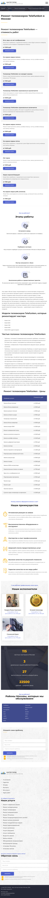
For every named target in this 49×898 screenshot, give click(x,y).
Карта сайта (6, 792)
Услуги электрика (8, 830)
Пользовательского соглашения (27, 758)
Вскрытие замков (8, 835)
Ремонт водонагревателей (11, 825)
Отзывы (5, 785)
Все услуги (6, 790)
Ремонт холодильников (10, 807)
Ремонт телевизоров (9, 810)
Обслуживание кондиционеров (13, 841)
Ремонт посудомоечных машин (12, 823)
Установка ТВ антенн (9, 846)
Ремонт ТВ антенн (8, 815)
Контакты (6, 787)
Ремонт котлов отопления (11, 820)
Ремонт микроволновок (10, 812)
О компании (6, 780)
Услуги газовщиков (9, 833)
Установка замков (8, 848)
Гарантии (6, 782)
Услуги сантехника (8, 828)
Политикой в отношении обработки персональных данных (25, 876)
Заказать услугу (9, 50)
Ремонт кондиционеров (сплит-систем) (15, 817)
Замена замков (7, 838)
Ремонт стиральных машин (11, 804)
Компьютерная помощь (10, 843)
